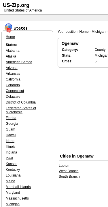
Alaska (11, 56)
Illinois (10, 147)
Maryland (13, 193)
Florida (11, 118)
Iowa (9, 158)
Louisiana (13, 175)
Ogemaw (85, 156)
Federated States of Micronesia (21, 110)
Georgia (12, 124)
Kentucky (13, 170)
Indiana (11, 152)
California (13, 79)
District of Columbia (21, 102)
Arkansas (13, 74)
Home (84, 32)
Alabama (12, 51)
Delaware (13, 97)
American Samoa (19, 62)
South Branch (69, 177)
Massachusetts (17, 198)
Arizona (12, 68)
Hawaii (11, 135)
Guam (10, 129)
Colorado (13, 85)
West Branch (68, 171)
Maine (10, 181)
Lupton (64, 166)
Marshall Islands (18, 187)
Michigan (98, 32)
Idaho (10, 141)
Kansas (11, 164)
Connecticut (15, 91)
